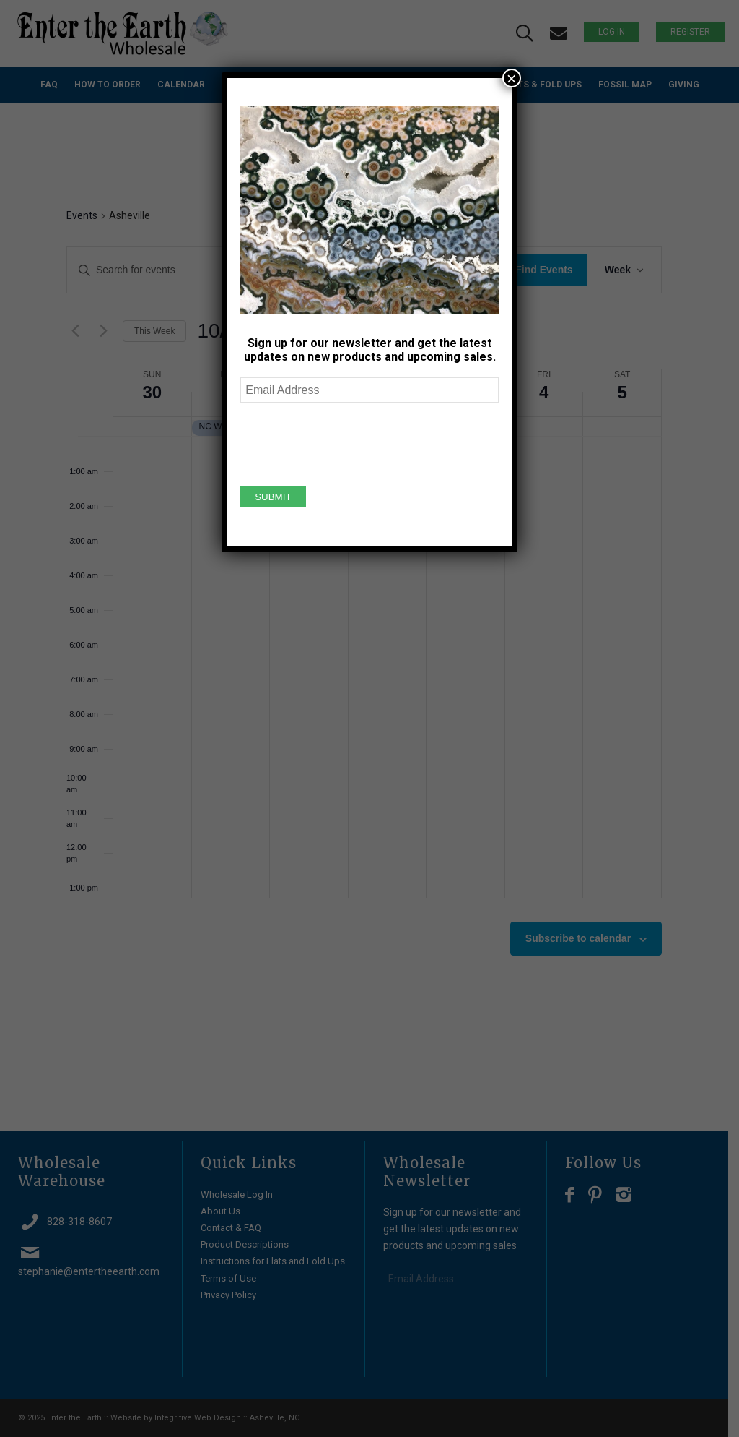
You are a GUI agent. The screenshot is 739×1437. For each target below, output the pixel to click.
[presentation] (350, 442)
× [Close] (512, 78)
